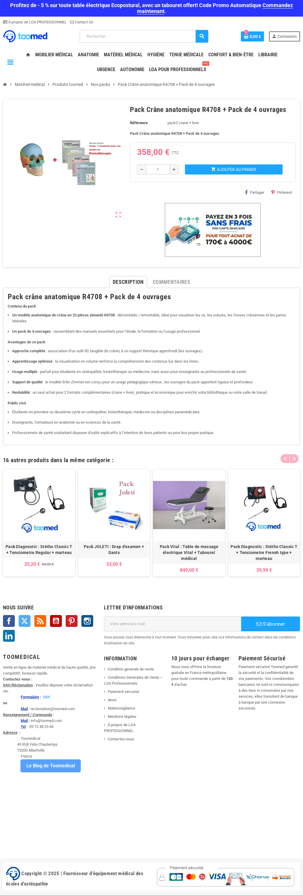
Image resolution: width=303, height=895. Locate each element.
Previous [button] (285, 458)
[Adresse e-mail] (172, 624)
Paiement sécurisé (123, 691)
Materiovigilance (121, 708)
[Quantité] (158, 169)
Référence (139, 123)
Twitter (24, 621)
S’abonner (271, 624)
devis (112, 700)
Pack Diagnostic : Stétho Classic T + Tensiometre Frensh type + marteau (264, 552)
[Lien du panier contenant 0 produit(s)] (252, 36)
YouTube (56, 621)
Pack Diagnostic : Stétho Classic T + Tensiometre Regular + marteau (39, 549)
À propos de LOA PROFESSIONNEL (37, 22)
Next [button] (294, 458)
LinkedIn (9, 636)
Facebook (9, 621)
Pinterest (281, 192)
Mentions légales (122, 716)
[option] (39, 523)
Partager (254, 192)
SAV (46, 697)
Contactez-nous (121, 739)
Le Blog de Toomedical (50, 765)
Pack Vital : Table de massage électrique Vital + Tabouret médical (189, 552)
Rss (40, 621)
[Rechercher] (144, 36)
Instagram (87, 621)
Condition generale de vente (131, 669)
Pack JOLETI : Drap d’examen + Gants (114, 549)
